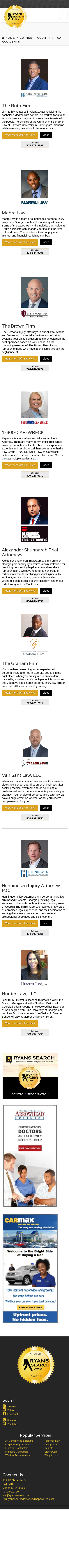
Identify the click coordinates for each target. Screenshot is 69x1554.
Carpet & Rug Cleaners (17, 1444)
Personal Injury (53, 1440)
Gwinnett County (35, 37)
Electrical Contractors (16, 1448)
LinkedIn (11, 1406)
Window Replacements (17, 1455)
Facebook (13, 1414)
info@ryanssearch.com (16, 1495)
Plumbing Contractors (16, 1451)
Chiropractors (52, 1444)
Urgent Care (51, 1451)
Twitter (10, 1410)
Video (46, 134)
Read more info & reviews (20, 134)
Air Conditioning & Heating (19, 1440)
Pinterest (12, 1420)
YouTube (12, 1424)
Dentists (49, 1448)
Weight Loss (51, 1455)
